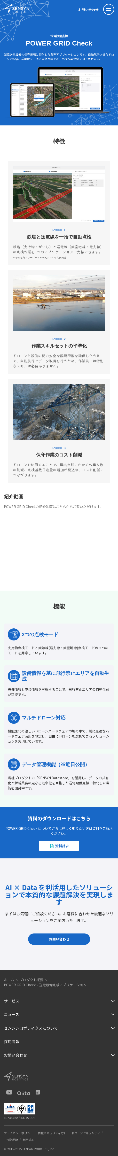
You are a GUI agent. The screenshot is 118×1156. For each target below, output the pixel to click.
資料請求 (62, 845)
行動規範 (12, 1140)
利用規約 (28, 1140)
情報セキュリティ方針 (52, 1133)
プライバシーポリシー (18, 1133)
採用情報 (11, 1041)
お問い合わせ (88, 9)
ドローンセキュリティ (85, 1133)
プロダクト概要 (31, 979)
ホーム (9, 979)
